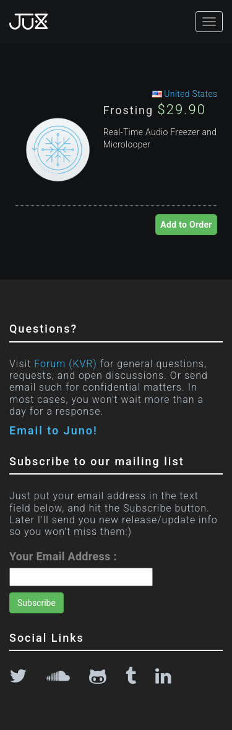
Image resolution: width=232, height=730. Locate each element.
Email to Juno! (53, 430)
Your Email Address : (63, 556)
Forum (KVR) (65, 364)
